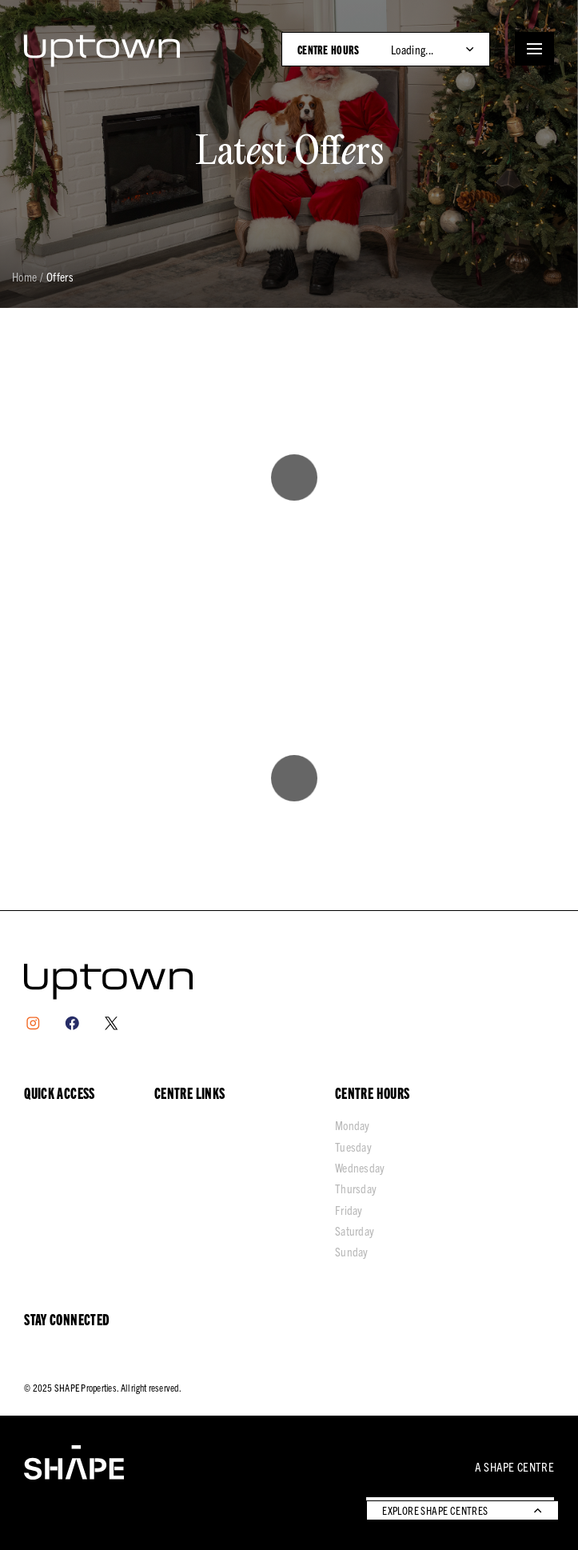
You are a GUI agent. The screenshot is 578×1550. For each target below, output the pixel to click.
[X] (111, 1023)
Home (24, 277)
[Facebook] (72, 1023)
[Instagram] (33, 1023)
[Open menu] (534, 48)
